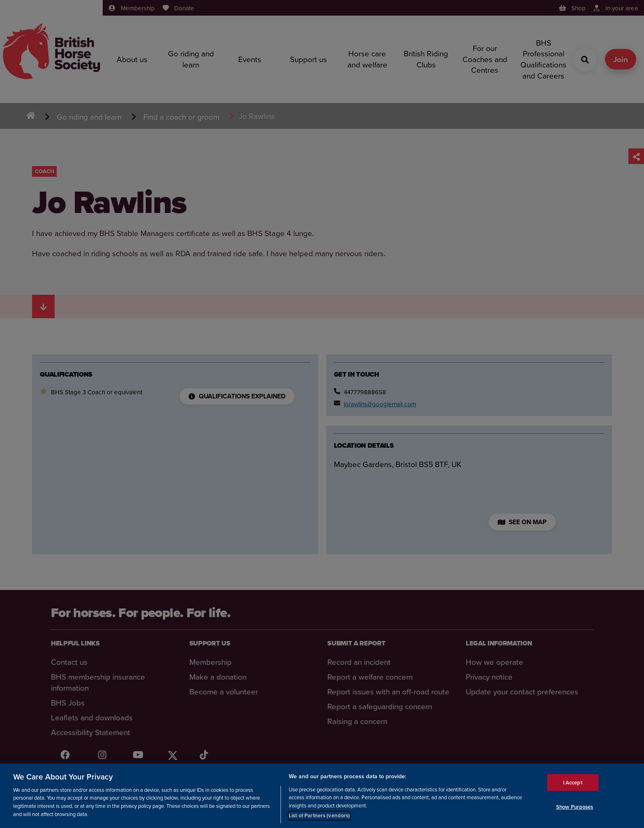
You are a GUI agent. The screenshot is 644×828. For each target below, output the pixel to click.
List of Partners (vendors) (319, 816)
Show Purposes (574, 807)
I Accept (572, 782)
